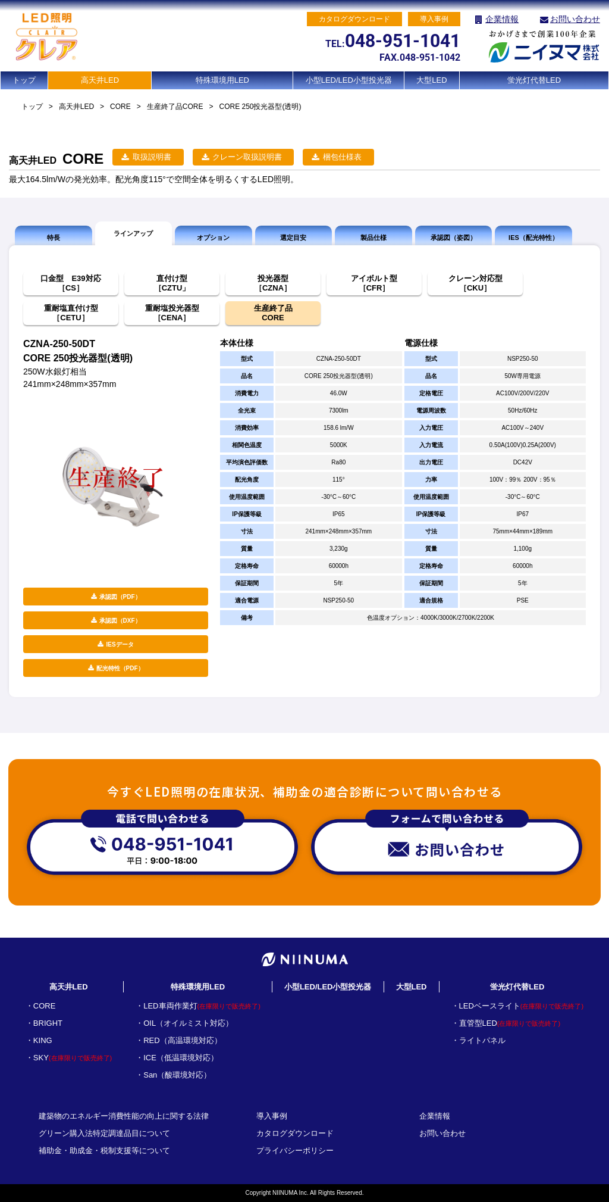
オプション (213, 237)
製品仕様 (373, 237)
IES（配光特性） (533, 237)
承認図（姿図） (453, 237)
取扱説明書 (152, 156)
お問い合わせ (575, 19)
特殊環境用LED (222, 80)
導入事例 (271, 1116)
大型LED (431, 80)
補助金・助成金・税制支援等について (104, 1150)
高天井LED (100, 80)
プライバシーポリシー (295, 1150)
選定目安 (293, 237)
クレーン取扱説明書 (247, 156)
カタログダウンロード (295, 1133)
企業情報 (502, 19)
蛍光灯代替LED (534, 80)
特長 (53, 237)
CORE (120, 106)
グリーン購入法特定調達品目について (104, 1133)
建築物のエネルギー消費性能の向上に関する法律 (124, 1116)
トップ (24, 80)
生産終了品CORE (175, 106)
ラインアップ (133, 233)
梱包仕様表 (342, 156)
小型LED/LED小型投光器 (349, 80)
